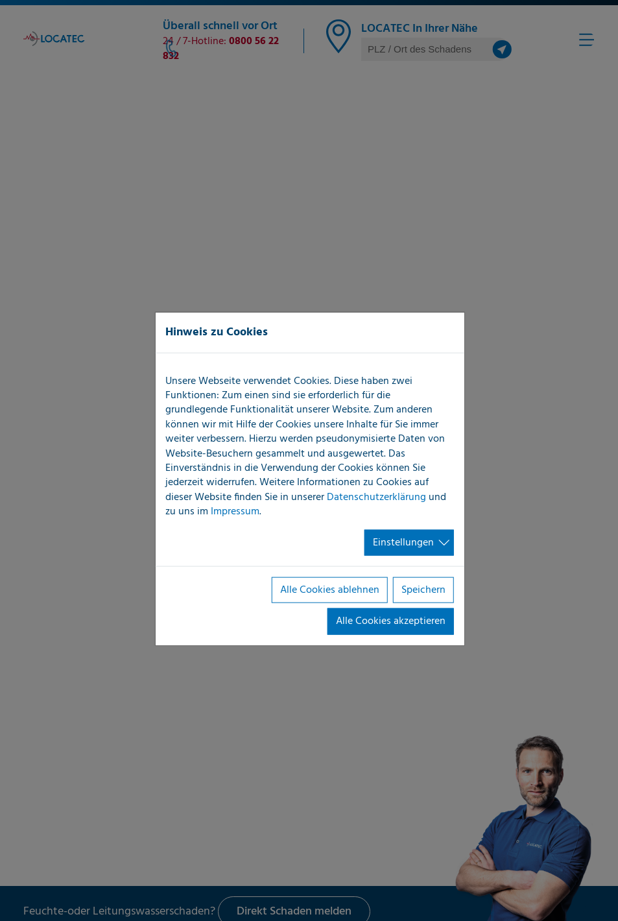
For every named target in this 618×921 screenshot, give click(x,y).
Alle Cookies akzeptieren (391, 621)
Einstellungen (403, 542)
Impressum (235, 511)
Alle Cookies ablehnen (329, 590)
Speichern (423, 590)
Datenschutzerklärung (376, 496)
